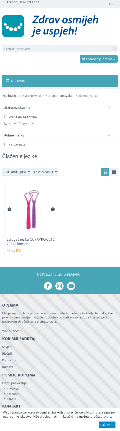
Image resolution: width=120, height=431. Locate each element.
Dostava (13, 389)
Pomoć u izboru (13, 360)
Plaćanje (13, 394)
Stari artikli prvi (17, 172)
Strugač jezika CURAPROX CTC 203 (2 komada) (31, 241)
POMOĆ (12, 2)
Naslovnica (10, 96)
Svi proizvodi (32, 96)
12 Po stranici (45, 172)
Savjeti (7, 347)
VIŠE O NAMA (12, 331)
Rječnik (7, 353)
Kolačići (7, 367)
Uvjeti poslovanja (14, 383)
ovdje (107, 416)
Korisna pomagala (59, 96)
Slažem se (107, 425)
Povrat (11, 399)
